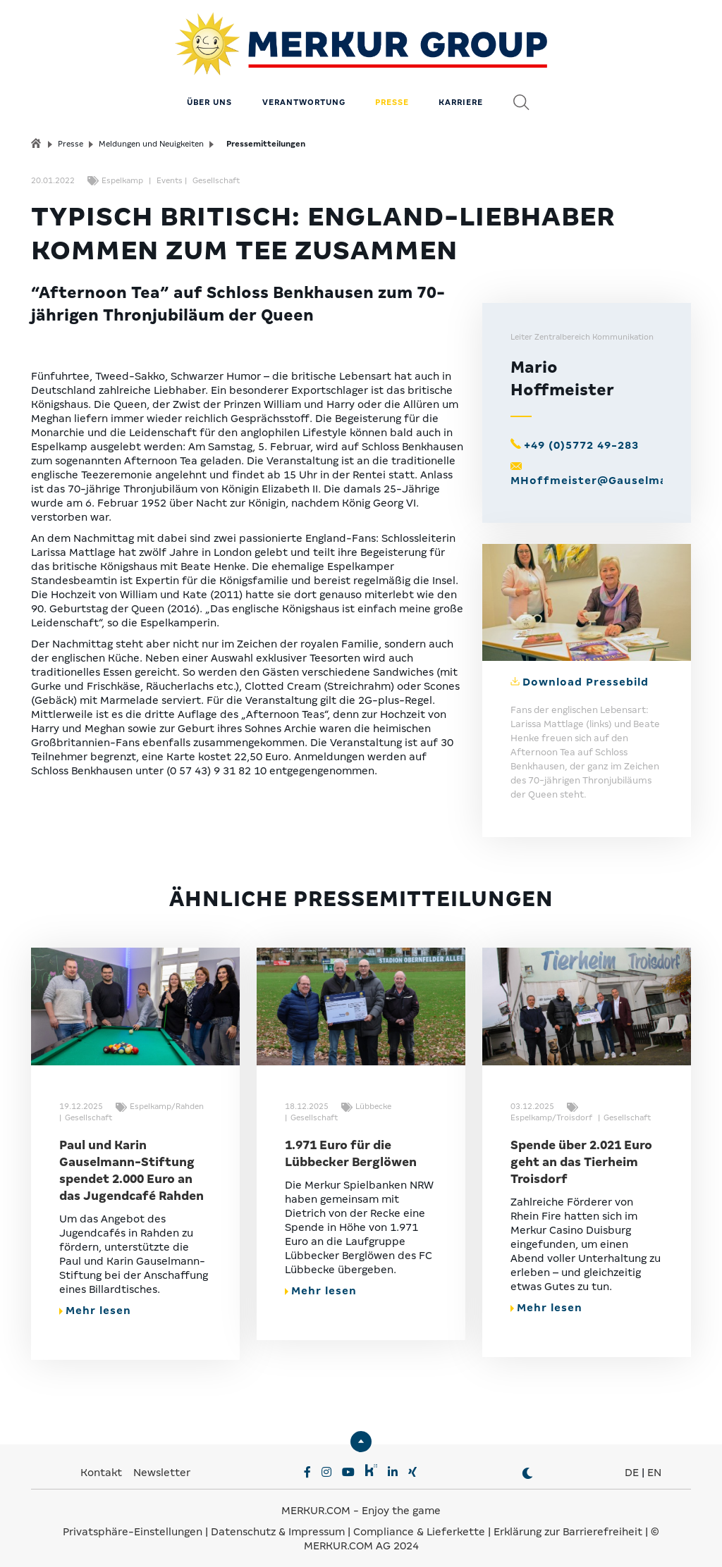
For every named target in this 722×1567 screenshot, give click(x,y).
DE (632, 1465)
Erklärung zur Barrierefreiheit (568, 1524)
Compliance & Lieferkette (420, 1524)
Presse (392, 95)
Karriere (461, 95)
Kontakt (102, 1465)
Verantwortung (303, 95)
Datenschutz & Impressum (279, 1524)
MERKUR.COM (315, 1503)
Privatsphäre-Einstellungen (132, 1524)
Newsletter (161, 1465)
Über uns (209, 95)
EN (654, 1465)
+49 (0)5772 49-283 (581, 438)
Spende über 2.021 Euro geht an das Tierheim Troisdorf (581, 1155)
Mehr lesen (95, 1303)
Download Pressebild (585, 675)
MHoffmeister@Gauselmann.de (605, 473)
